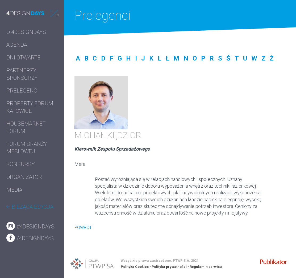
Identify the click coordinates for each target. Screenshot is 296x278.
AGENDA (16, 45)
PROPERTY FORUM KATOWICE (29, 107)
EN (57, 15)
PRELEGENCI (22, 90)
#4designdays (30, 226)
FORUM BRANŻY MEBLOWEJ (26, 148)
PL (52, 11)
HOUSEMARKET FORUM (25, 127)
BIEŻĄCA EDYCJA (29, 207)
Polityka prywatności (169, 267)
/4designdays (30, 237)
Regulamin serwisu (206, 267)
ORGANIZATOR (24, 177)
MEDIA (14, 190)
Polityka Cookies (135, 267)
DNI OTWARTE (23, 57)
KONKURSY (20, 164)
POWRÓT (83, 227)
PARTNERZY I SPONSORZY (22, 74)
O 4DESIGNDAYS (26, 32)
